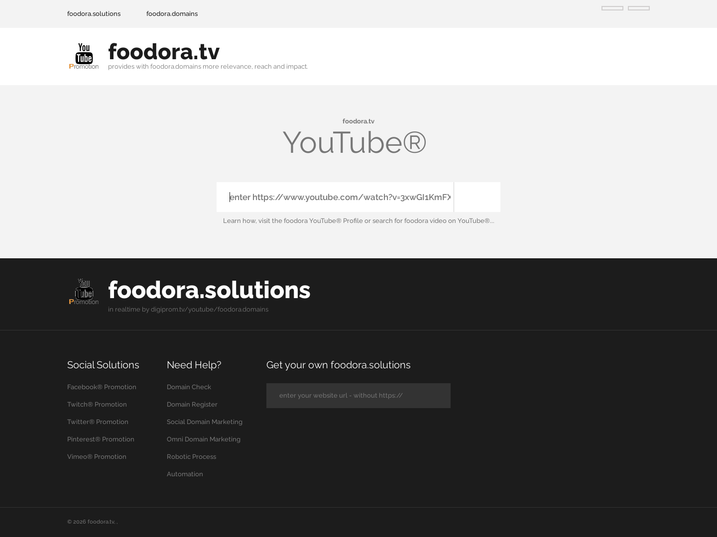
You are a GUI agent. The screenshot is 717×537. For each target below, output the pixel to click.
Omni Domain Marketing (203, 438)
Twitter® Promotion (97, 421)
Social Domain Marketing (204, 421)
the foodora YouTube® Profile (317, 220)
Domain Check (189, 386)
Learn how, (240, 220)
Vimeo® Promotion (96, 456)
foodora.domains (172, 13)
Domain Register (192, 404)
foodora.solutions (93, 13)
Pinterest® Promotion (100, 438)
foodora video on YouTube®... (449, 220)
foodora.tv (101, 521)
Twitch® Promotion (97, 404)
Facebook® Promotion (101, 386)
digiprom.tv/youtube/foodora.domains (209, 309)
